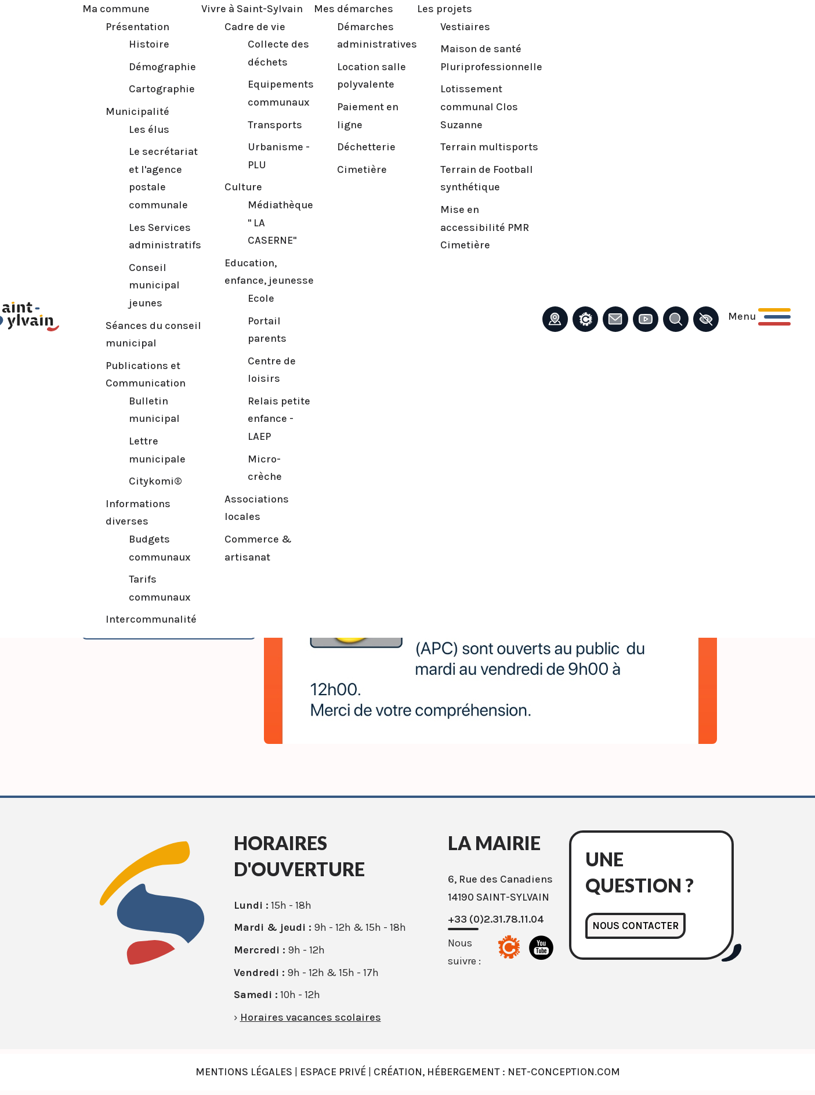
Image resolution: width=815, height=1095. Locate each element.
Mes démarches (337, 8)
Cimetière (346, 169)
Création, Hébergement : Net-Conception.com (497, 1071)
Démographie (146, 66)
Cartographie (146, 88)
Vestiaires (449, 26)
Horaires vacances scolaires (310, 1017)
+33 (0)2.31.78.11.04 (496, 919)
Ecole (244, 298)
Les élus (133, 129)
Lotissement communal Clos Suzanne (463, 106)
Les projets (428, 8)
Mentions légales (243, 1071)
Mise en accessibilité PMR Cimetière (468, 227)
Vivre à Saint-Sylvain (236, 8)
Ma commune (99, 8)
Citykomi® (139, 481)
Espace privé (333, 1071)
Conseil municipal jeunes (138, 285)
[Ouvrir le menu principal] (743, 317)
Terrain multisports (473, 146)
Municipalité (121, 111)
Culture (227, 186)
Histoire (133, 44)
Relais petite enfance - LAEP (262, 419)
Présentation (121, 26)
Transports (258, 124)
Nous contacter (637, 926)
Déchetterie (350, 146)
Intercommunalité (134, 619)
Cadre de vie (238, 26)
